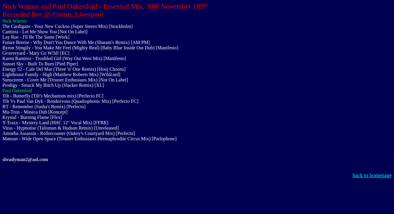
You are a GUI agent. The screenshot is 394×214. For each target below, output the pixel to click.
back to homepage (372, 175)
